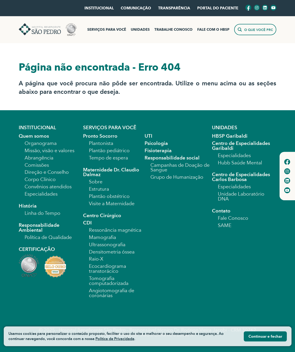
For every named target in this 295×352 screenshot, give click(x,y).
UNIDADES (140, 29)
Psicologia (156, 143)
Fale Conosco (233, 218)
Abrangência (39, 158)
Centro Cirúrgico (102, 215)
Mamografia (102, 237)
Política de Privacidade (114, 339)
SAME (224, 225)
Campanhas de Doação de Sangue (180, 167)
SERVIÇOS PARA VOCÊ (106, 29)
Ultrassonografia (107, 245)
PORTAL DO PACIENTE (217, 8)
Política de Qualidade (48, 237)
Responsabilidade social (172, 158)
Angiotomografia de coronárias (111, 293)
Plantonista (101, 143)
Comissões (37, 165)
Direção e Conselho (47, 172)
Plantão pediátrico (109, 151)
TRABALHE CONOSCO (173, 29)
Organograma (41, 143)
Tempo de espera (108, 158)
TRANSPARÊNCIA (174, 8)
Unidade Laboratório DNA (241, 196)
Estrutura (99, 189)
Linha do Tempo (42, 213)
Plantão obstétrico (109, 196)
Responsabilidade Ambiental (39, 227)
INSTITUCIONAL (99, 8)
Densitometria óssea (112, 252)
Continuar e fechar (265, 336)
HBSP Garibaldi (230, 136)
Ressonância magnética (115, 230)
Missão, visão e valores (49, 151)
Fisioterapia (158, 151)
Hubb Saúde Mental (240, 163)
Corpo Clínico (40, 179)
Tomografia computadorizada (108, 280)
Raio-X (96, 259)
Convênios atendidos (48, 187)
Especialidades (41, 194)
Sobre (95, 182)
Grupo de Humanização (176, 177)
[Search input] (258, 29)
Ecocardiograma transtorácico (107, 268)
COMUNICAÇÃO (136, 8)
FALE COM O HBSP (213, 29)
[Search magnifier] (240, 29)
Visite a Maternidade (112, 204)
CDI (87, 223)
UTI (148, 136)
